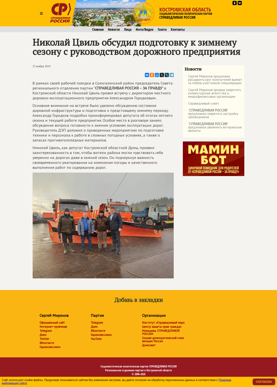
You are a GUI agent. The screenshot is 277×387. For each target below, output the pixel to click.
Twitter (44, 338)
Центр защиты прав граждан (161, 326)
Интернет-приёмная (53, 326)
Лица (127, 29)
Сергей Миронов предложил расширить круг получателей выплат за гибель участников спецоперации (213, 80)
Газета (162, 29)
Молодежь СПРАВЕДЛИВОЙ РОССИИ (161, 332)
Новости (114, 29)
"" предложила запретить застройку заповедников (211, 114)
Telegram (46, 330)
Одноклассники (50, 347)
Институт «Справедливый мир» (163, 322)
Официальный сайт (52, 322)
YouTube (96, 338)
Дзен (43, 334)
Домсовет (149, 345)
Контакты (178, 29)
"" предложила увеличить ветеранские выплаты (213, 127)
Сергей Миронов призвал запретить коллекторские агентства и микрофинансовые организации (213, 93)
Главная (98, 29)
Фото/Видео (145, 29)
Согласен (264, 381)
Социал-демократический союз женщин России (163, 339)
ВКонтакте (47, 342)
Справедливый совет (202, 104)
